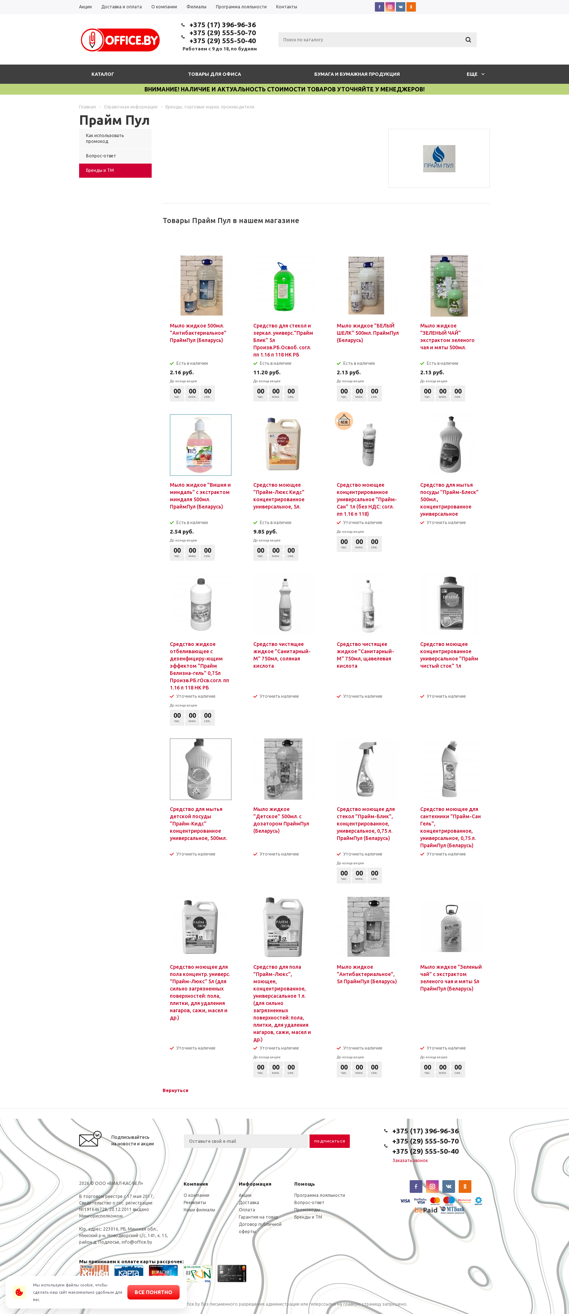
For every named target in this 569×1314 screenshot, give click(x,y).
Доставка (249, 1202)
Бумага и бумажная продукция (357, 74)
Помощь (304, 1183)
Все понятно (153, 1292)
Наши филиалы (199, 1209)
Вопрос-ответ (309, 1202)
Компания (196, 1183)
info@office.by (137, 1242)
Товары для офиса (214, 74)
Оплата (247, 1209)
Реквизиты (195, 1202)
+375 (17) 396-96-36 (222, 25)
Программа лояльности (319, 1195)
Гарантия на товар (258, 1217)
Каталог (102, 74)
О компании (196, 1195)
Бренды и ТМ (308, 1217)
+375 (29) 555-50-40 (222, 41)
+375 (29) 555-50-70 (222, 33)
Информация (255, 1183)
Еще (475, 74)
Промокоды (307, 1209)
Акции (245, 1195)
